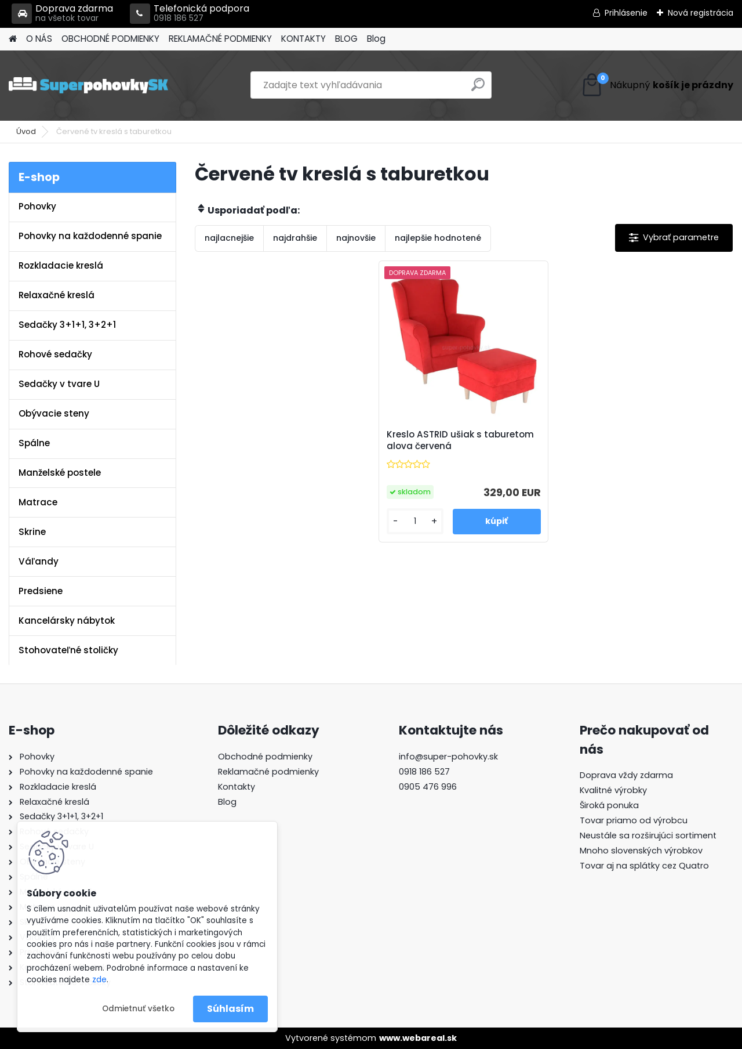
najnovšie (356, 238)
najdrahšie (295, 238)
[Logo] (88, 85)
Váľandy (39, 561)
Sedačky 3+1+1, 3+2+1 (67, 325)
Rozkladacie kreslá (61, 265)
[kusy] (415, 521)
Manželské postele (60, 472)
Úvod (26, 131)
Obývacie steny (54, 413)
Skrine (32, 532)
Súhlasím (230, 1008)
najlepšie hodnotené (438, 238)
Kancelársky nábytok (67, 620)
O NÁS (39, 38)
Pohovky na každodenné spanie (90, 236)
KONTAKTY (303, 38)
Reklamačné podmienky (268, 771)
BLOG (346, 38)
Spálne (34, 443)
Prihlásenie (626, 13)
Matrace (38, 502)
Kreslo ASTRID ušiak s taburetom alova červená (460, 440)
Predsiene (41, 591)
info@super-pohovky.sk (448, 756)
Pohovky (37, 206)
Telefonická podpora (189, 13)
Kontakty (236, 787)
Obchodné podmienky (265, 756)
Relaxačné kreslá (56, 295)
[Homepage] (13, 39)
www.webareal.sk (418, 1038)
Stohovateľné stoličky (68, 650)
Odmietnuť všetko (138, 1008)
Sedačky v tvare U (59, 384)
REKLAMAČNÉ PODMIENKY (220, 38)
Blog (376, 38)
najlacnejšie (229, 238)
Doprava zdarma (62, 13)
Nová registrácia (700, 13)
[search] (478, 89)
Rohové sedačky (55, 354)
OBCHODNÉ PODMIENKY (110, 38)
